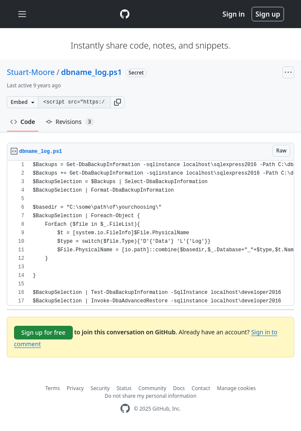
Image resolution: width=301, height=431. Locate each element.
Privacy (75, 388)
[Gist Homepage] (125, 14)
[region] (150, 233)
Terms (52, 388)
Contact (201, 388)
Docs (179, 388)
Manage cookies (236, 388)
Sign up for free (43, 332)
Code (22, 122)
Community (152, 388)
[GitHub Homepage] (125, 408)
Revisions (70, 122)
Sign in (234, 14)
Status (124, 388)
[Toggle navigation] (22, 14)
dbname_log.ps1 (91, 72)
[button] (117, 102)
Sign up (267, 14)
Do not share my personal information (151, 395)
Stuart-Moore (31, 72)
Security (100, 388)
